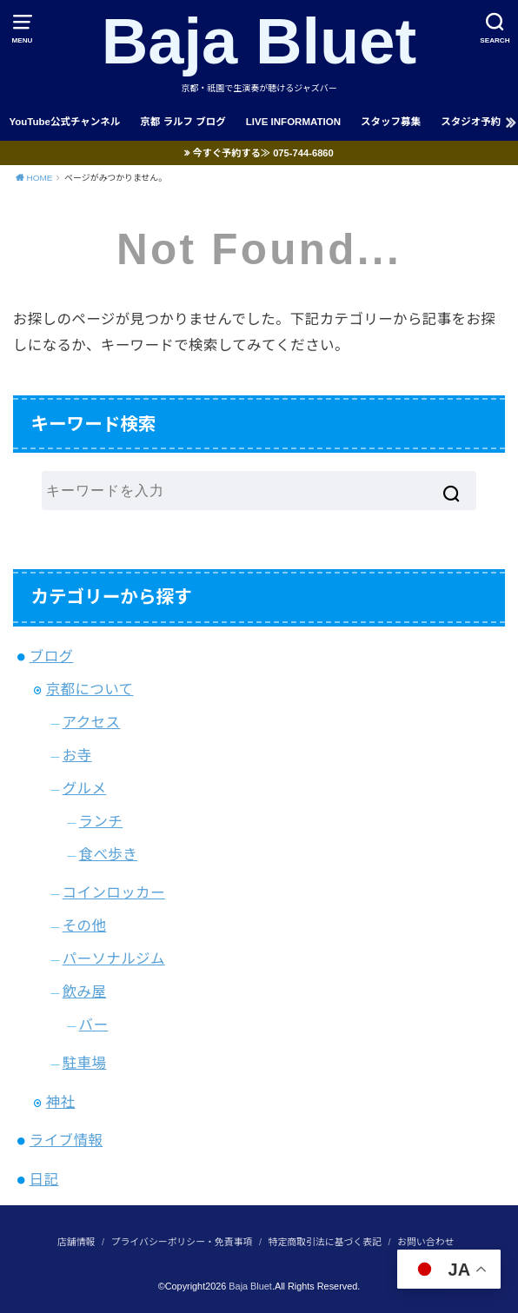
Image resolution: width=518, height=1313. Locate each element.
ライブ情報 (66, 1140)
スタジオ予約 (471, 121)
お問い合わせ (425, 1242)
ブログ (52, 656)
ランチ (101, 821)
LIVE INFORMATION (293, 121)
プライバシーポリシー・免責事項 (182, 1242)
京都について (90, 689)
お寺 (77, 755)
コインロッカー (114, 892)
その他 (85, 925)
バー (94, 1024)
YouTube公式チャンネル (64, 121)
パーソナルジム (114, 958)
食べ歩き (108, 854)
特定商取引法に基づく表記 (325, 1242)
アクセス (92, 722)
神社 (61, 1102)
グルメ (85, 788)
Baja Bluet (259, 41)
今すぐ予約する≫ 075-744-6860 (263, 153)
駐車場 (85, 1063)
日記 (44, 1179)
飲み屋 (85, 991)
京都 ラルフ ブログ (183, 121)
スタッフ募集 (391, 121)
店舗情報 (76, 1242)
